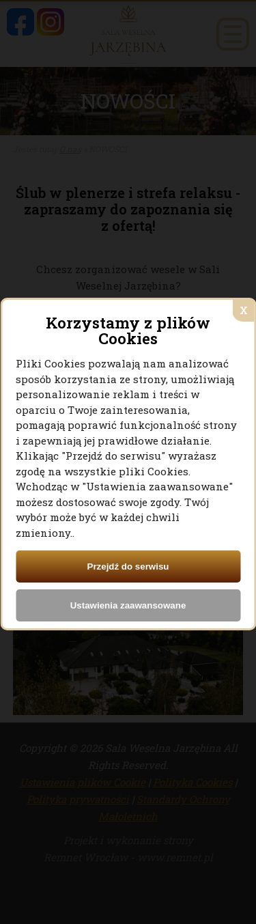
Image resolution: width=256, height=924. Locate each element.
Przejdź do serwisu (128, 566)
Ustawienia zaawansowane (128, 605)
